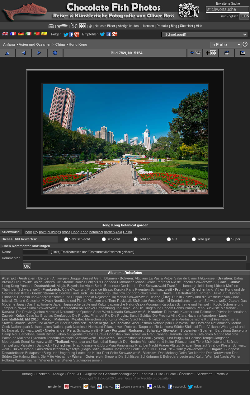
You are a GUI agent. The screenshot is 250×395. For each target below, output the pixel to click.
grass (66, 232)
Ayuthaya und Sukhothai (89, 341)
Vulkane (213, 327)
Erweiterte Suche (228, 3)
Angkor (89, 308)
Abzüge (58, 374)
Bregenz (111, 356)
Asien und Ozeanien (35, 44)
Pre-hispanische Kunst (196, 319)
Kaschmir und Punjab (65, 297)
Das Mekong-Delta (172, 353)
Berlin (99, 286)
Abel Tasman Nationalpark (152, 323)
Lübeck (219, 286)
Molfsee (232, 286)
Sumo (31, 308)
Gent (97, 278)
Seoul (25, 341)
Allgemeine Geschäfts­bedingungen (112, 374)
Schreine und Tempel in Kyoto (199, 304)
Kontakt (147, 374)
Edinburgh (103, 293)
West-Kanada (112, 312)
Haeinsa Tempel (201, 338)
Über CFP (75, 374)
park (28, 232)
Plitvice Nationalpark (232, 312)
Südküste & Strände (220, 308)
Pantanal (163, 282)
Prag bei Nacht (146, 345)
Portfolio (162, 26)
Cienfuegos (62, 315)
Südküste (140, 300)
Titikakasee (206, 278)
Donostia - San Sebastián (126, 334)
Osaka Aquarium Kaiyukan (155, 304)
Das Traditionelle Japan (45, 304)
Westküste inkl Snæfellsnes (169, 300)
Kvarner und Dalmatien (197, 312)
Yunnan (25, 286)
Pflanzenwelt (113, 327)
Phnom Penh (195, 308)
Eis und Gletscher (27, 300)
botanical (96, 232)
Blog (174, 26)
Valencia (67, 338)
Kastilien (189, 334)
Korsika (119, 289)
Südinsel (191, 327)
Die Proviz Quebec (30, 312)
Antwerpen (60, 278)
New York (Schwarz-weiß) (188, 349)
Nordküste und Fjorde (70, 300)
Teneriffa (53, 338)
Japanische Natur (121, 304)
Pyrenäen (142, 289)
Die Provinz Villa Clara (169, 315)
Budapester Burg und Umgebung (50, 353)
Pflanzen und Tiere (101, 300)
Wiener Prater (49, 360)
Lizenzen (147, 26)
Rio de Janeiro (182, 282)
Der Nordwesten (218, 353)
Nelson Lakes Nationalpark (51, 327)
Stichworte (204, 374)
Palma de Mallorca (16, 338)
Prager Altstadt (170, 345)
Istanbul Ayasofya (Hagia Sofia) (77, 349)
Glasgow (118, 293)
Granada (175, 334)
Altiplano (141, 278)
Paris (130, 289)
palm (43, 232)
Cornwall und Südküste (76, 293)
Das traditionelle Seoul (133, 338)
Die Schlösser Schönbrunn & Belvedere (148, 356)
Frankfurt (174, 286)
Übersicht (186, 26)
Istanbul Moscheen (115, 349)
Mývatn (47, 300)
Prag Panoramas (121, 345)
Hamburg (189, 286)
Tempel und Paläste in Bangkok (26, 345)
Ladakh (88, 297)
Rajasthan (103, 297)
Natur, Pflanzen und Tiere (158, 319)
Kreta (25, 293)
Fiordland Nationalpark (213, 323)
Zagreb (7, 315)
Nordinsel (80, 327)
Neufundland (69, 312)
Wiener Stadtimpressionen (81, 360)
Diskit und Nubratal (226, 293)
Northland (95, 327)
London (131, 293)
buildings (54, 232)
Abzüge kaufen (128, 26)
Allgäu (61, 286)
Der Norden (129, 286)
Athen (219, 289)
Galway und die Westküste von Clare (211, 297)
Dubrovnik (172, 312)
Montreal (52, 312)
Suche (171, 374)
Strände (20, 323)
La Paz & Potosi (161, 278)
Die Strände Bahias (70, 282)
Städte (179, 327)
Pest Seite (110, 353)
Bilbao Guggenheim (71, 334)
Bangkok (115, 341)
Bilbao (50, 334)
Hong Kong (78, 44)
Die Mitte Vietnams (54, 356)
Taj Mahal (118, 297)
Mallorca (231, 334)
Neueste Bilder (105, 26)
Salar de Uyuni (185, 278)
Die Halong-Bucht (26, 356)
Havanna (194, 315)
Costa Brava (96, 334)
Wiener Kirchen (26, 360)
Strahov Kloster (220, 345)
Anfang (9, 44)
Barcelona (223, 330)
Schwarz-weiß (204, 282)
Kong (84, 232)
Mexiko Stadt (128, 319)
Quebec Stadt (90, 312)
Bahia (238, 278)
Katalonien (205, 334)
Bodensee (112, 286)
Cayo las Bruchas (39, 315)
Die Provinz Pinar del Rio (91, 315)
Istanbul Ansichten (38, 349)
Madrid (219, 334)
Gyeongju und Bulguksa (170, 338)
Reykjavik (124, 300)
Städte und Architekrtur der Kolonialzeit (56, 323)
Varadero (209, 315)
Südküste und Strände (221, 341)
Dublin (177, 297)
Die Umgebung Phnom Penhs (161, 308)
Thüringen (9, 289)
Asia (119, 232)
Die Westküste (184, 323)
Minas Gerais (145, 282)
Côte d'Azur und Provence (82, 289)
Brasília (7, 282)
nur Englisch (229, 16)
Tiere (202, 327)
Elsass (108, 289)
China (60, 44)
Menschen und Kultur (101, 319)
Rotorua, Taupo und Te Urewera (149, 327)
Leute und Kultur (144, 349)
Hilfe (199, 26)
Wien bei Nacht (217, 356)
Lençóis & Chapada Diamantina (110, 282)
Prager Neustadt (194, 345)
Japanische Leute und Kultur (85, 304)
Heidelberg (204, 286)
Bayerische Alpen (80, 286)
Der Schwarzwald (152, 286)
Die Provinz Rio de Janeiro (34, 282)
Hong (75, 232)
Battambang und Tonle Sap (117, 308)
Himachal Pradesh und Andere (25, 297)
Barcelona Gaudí (32, 334)
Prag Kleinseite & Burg (90, 345)
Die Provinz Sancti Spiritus (131, 315)
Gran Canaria (157, 334)
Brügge (75, 278)
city (35, 232)
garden (109, 232)
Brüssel (87, 278)
